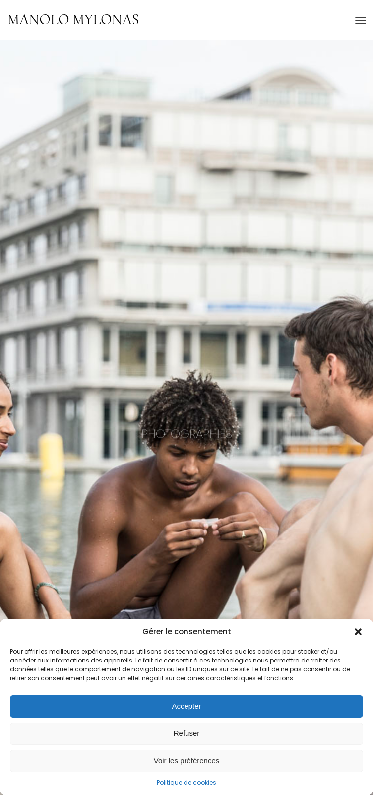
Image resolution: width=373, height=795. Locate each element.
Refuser (187, 733)
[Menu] (360, 20)
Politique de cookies (186, 782)
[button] (358, 632)
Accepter (186, 706)
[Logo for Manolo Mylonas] (150, 20)
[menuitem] (360, 20)
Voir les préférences (187, 760)
